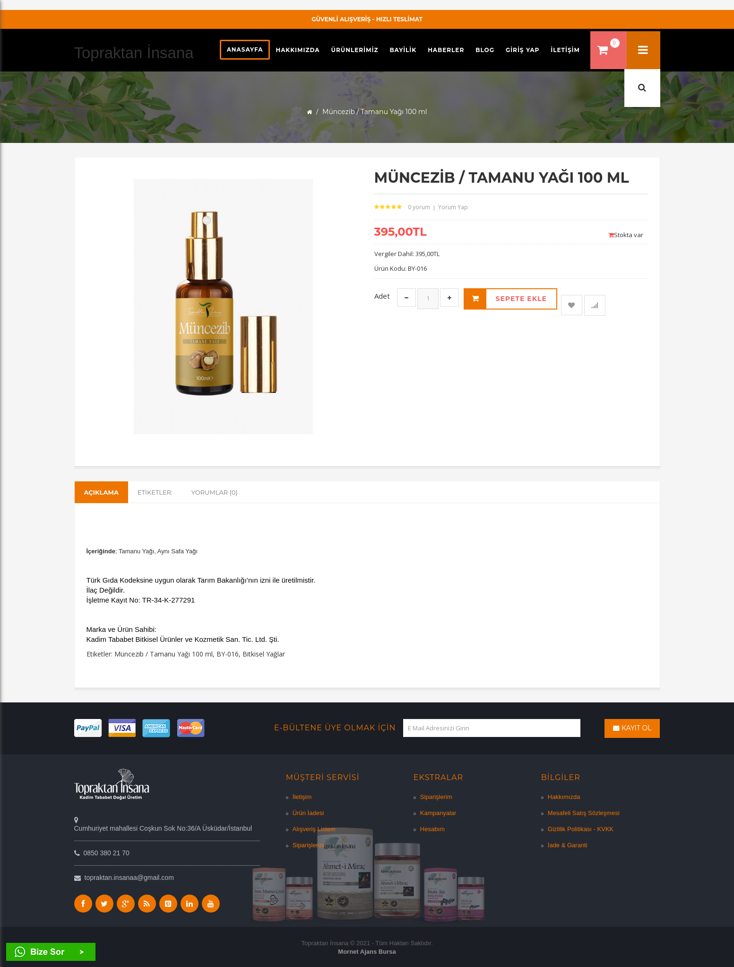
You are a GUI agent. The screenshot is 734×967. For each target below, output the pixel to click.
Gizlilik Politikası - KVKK (580, 829)
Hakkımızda (564, 796)
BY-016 (227, 653)
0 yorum (419, 207)
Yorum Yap (453, 207)
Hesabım (432, 829)
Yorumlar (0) (214, 492)
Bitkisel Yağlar (263, 653)
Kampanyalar (438, 812)
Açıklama (101, 492)
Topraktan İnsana (134, 53)
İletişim (302, 796)
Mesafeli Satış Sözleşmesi (584, 812)
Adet (382, 296)
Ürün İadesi (308, 812)
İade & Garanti (567, 845)
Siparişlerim (309, 845)
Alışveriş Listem (314, 829)
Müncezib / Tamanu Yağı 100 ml (163, 653)
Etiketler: (155, 492)
